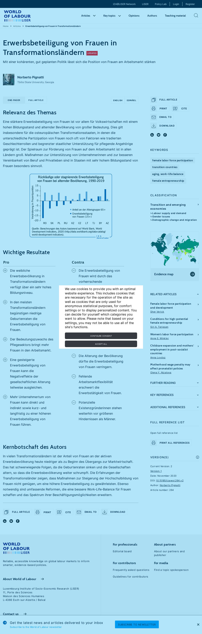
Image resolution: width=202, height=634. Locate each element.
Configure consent (101, 336)
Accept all (101, 344)
